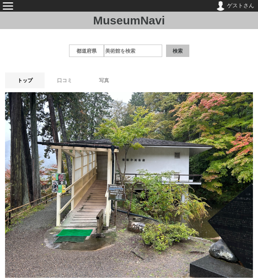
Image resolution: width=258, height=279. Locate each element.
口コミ (64, 80)
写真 (104, 80)
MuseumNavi (129, 20)
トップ (25, 80)
